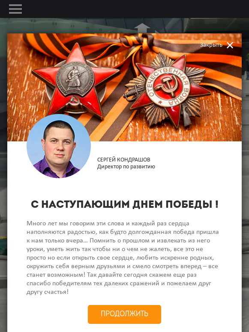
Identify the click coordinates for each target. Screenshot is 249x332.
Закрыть (211, 45)
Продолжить (124, 314)
